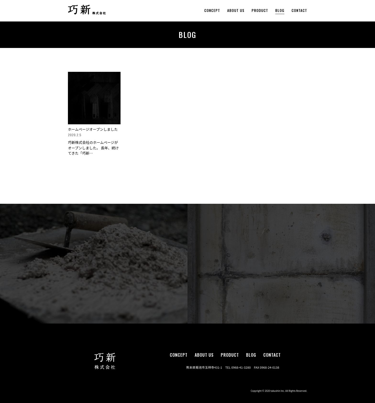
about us (235, 10)
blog (279, 10)
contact (299, 10)
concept (212, 10)
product (260, 10)
